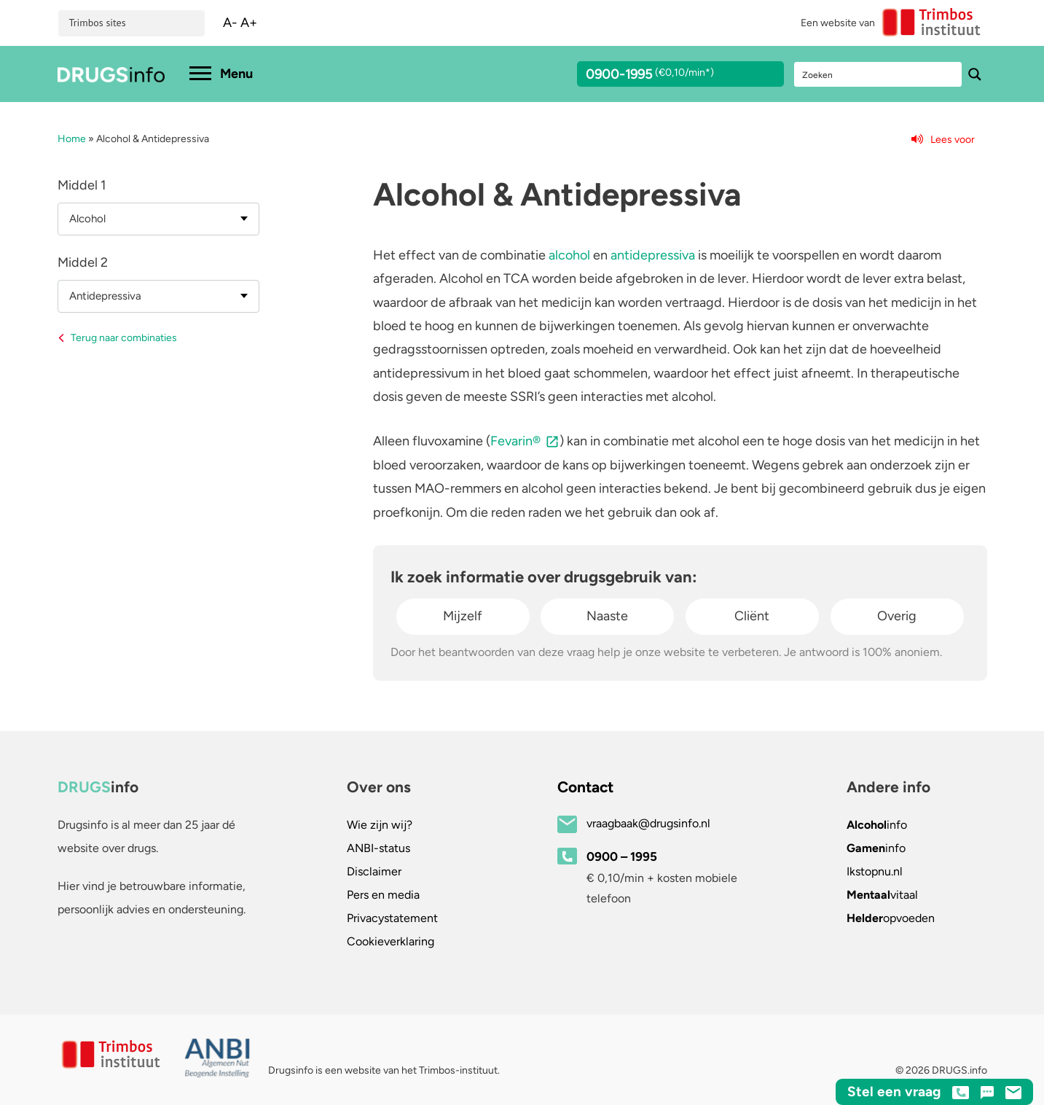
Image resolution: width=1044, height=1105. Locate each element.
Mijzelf (462, 616)
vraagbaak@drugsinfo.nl (648, 823)
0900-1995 (667, 76)
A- (230, 23)
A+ (248, 23)
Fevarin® (515, 441)
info (877, 825)
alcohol (569, 255)
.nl (875, 871)
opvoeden (891, 918)
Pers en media (383, 895)
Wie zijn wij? (379, 825)
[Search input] (878, 74)
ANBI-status (378, 848)
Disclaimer (374, 871)
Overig (897, 616)
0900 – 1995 (621, 856)
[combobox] (158, 219)
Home (72, 139)
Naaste (607, 616)
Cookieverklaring (390, 941)
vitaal (882, 895)
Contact (585, 787)
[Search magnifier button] (974, 74)
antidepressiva (653, 255)
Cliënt (751, 616)
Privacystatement (392, 918)
